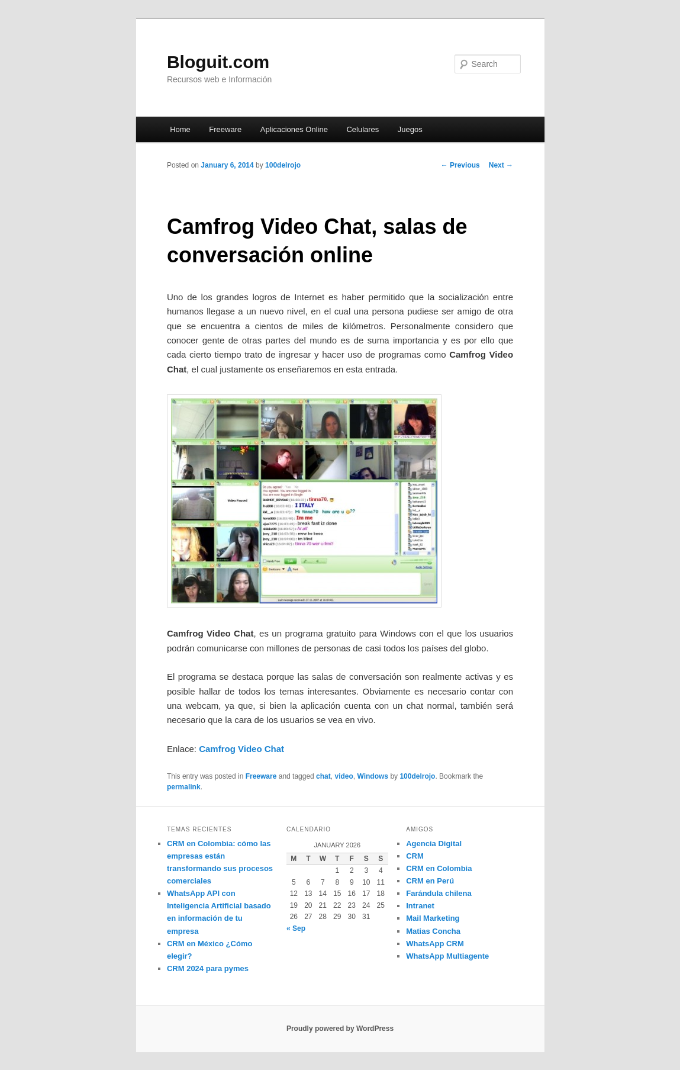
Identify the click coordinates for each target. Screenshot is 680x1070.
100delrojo (283, 165)
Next (501, 165)
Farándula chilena (439, 893)
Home (180, 129)
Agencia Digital (434, 843)
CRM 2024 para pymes (208, 968)
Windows (372, 776)
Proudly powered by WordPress (340, 1028)
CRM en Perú (430, 880)
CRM (415, 855)
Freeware (225, 129)
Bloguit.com (218, 62)
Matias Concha (433, 931)
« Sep (295, 928)
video (343, 776)
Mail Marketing (432, 918)
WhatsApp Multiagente (447, 956)
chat (323, 776)
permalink (184, 787)
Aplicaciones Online (294, 129)
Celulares (362, 129)
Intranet (420, 905)
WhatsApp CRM (435, 943)
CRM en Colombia (439, 868)
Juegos (410, 129)
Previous (460, 165)
